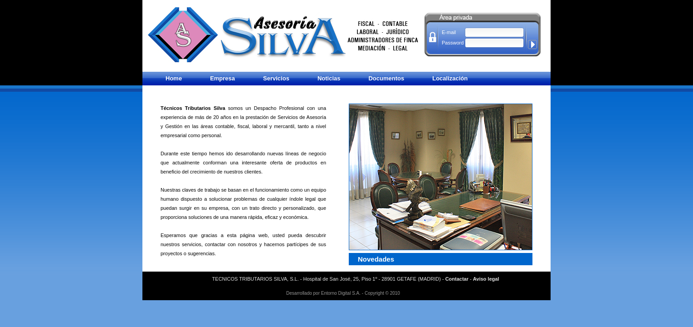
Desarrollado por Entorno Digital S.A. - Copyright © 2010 (343, 293)
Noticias (329, 78)
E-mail (449, 32)
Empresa (222, 78)
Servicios (276, 78)
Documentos (386, 78)
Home (174, 78)
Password (450, 42)
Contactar (457, 279)
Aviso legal (486, 279)
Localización (450, 78)
